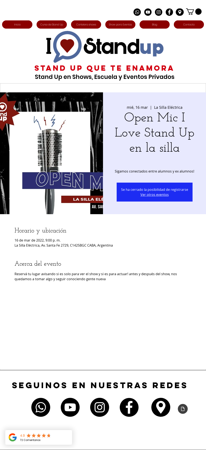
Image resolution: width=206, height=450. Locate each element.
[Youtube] (70, 407)
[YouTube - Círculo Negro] (148, 12)
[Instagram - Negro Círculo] (158, 12)
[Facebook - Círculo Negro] (169, 12)
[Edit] (180, 12)
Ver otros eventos (154, 194)
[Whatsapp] (137, 12)
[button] (194, 11)
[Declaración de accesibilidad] (183, 409)
